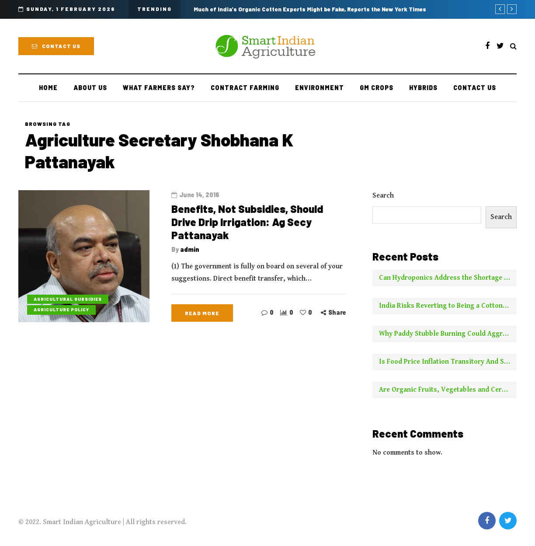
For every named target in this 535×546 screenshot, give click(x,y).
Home (48, 87)
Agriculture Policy (61, 309)
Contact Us (56, 46)
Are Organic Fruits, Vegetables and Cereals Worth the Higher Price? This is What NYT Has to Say (448, 390)
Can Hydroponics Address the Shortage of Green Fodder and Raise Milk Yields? (448, 278)
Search (383, 195)
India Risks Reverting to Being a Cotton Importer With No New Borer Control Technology (448, 306)
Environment (319, 87)
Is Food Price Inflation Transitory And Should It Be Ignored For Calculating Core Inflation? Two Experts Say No (448, 362)
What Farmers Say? (159, 87)
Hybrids (423, 87)
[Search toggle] (513, 46)
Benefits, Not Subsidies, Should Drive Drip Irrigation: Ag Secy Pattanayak (247, 221)
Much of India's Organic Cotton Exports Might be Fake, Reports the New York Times (310, 9)
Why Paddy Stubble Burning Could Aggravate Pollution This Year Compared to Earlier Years (448, 334)
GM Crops (376, 87)
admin (189, 249)
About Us (90, 87)
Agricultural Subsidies (68, 299)
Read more (202, 313)
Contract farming (245, 87)
